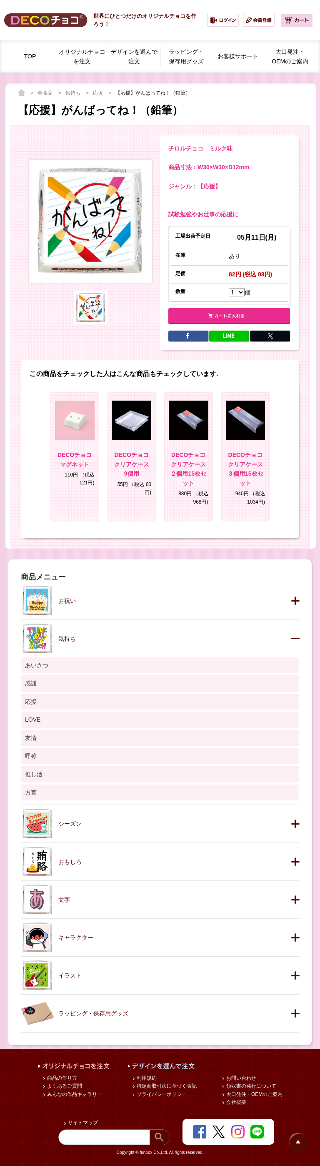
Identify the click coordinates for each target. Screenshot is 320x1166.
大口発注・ (290, 57)
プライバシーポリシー (161, 1094)
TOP (30, 56)
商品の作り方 (61, 1078)
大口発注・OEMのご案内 (254, 1094)
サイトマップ (82, 1123)
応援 (98, 93)
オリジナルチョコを (82, 57)
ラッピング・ (186, 57)
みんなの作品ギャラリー (74, 1094)
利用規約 (146, 1078)
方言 (31, 792)
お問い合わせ (240, 1078)
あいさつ (36, 665)
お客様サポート (238, 56)
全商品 (46, 93)
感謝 (31, 683)
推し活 (33, 774)
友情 (31, 738)
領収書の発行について (250, 1086)
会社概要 (235, 1102)
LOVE (32, 719)
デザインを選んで (134, 57)
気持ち (73, 93)
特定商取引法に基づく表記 (166, 1086)
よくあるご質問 (64, 1086)
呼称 (31, 755)
